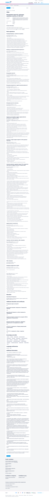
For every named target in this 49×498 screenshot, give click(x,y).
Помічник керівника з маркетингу (10, 468)
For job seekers (41, 0)
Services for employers (8, 495)
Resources (25, 495)
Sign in (42, 2)
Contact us (16, 495)
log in (16, 29)
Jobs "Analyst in (9, 485)
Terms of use (31, 495)
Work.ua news (21, 495)
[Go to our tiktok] (25, 493)
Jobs (7, 488)
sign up (23, 29)
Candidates (22, 477)
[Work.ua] (8, 3)
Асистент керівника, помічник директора (11, 461)
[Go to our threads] (18, 493)
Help (27, 495)
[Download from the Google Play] (33, 493)
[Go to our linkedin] (22, 493)
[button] (39, 3)
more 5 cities (16, 462)
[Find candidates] (30, 3)
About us (13, 495)
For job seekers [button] (40, 492)
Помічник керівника (8, 463)
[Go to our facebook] (16, 493)
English (6, 492)
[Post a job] (35, 3)
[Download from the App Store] (28, 493)
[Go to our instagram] (20, 493)
